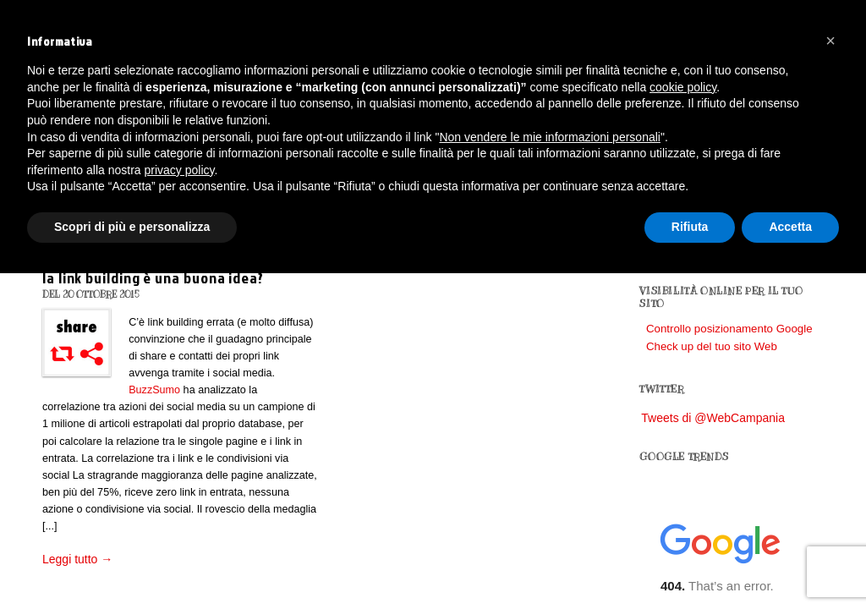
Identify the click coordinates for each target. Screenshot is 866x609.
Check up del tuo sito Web (711, 346)
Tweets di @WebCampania (713, 418)
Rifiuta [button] (690, 226)
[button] (830, 40)
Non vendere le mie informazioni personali (549, 137)
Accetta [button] (790, 226)
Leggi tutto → (77, 559)
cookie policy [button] (683, 87)
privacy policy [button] (180, 170)
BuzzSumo (154, 390)
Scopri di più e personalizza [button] (132, 226)
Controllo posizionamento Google (729, 328)
